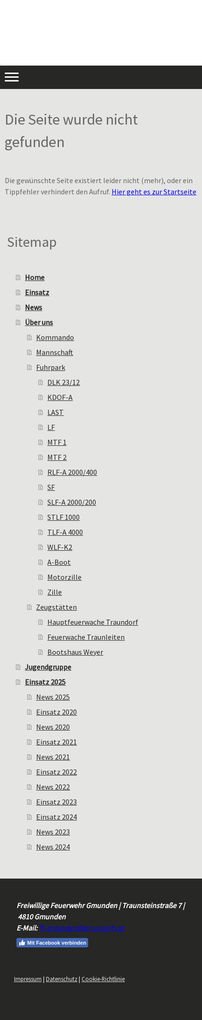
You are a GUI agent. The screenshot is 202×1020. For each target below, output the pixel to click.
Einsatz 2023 (56, 801)
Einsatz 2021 (56, 742)
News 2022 (53, 786)
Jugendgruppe (48, 667)
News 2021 (53, 756)
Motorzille (64, 577)
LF (51, 427)
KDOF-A (60, 397)
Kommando (55, 337)
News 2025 (53, 697)
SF (51, 487)
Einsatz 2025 (45, 682)
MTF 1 (57, 442)
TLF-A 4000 (65, 532)
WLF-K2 (59, 547)
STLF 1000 (63, 517)
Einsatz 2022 (56, 771)
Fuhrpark (50, 367)
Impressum (28, 979)
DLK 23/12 (63, 382)
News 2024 (53, 846)
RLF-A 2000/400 (72, 472)
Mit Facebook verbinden (52, 942)
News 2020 (53, 727)
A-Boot (59, 562)
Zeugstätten (56, 607)
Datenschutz (61, 979)
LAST (55, 412)
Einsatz (37, 292)
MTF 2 (57, 457)
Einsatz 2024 (56, 816)
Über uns (39, 322)
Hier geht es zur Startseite (154, 191)
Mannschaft (54, 352)
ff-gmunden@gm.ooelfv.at (82, 927)
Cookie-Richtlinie (103, 979)
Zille (54, 592)
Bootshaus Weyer (75, 652)
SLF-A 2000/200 (71, 502)
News (33, 307)
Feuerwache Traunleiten (86, 637)
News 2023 (53, 831)
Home (35, 277)
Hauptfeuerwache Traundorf (92, 622)
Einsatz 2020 (56, 712)
